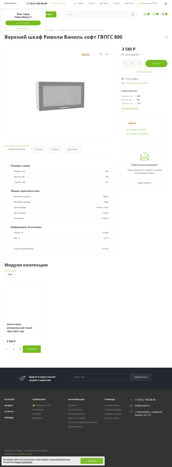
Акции (9, 405)
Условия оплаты (75, 409)
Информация (76, 399)
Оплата (55, 149)
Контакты (36, 414)
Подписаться (141, 377)
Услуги (9, 411)
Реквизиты (37, 418)
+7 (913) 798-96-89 (145, 400)
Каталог (10, 399)
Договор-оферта (75, 426)
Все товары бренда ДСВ (137, 134)
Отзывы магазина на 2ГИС (136, 83)
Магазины (72, 405)
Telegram (141, 425)
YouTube (149, 425)
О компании (37, 409)
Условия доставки (76, 414)
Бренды (9, 417)
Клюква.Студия (25, 454)
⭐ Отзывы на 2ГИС (41, 405)
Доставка (72, 149)
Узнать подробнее (23, 462)
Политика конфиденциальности (82, 422)
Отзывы (38, 149)
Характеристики (16, 149)
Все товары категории (136, 129)
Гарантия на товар (76, 418)
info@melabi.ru (142, 405)
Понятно (92, 461)
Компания (38, 399)
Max (156, 425)
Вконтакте (133, 425)
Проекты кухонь (112, 418)
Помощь (110, 399)
